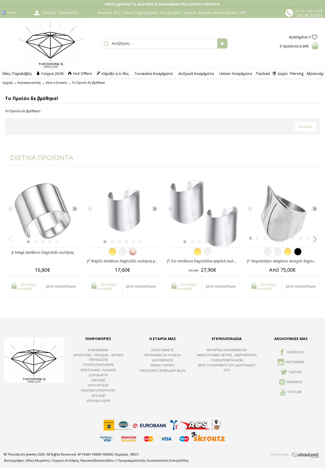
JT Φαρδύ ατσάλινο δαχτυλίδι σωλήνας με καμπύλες (123, 261)
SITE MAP (98, 395)
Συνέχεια (305, 126)
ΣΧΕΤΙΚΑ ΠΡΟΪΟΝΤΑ (38, 157)
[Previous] (10, 209)
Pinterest (291, 382)
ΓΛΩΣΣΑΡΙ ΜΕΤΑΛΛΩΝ (226, 360)
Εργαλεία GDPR (98, 400)
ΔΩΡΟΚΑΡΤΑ (98, 375)
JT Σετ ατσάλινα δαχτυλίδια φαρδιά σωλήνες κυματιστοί (203, 261)
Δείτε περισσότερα (60, 286)
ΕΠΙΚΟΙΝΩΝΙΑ (98, 350)
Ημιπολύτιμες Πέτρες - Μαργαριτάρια (227, 355)
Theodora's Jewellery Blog (162, 370)
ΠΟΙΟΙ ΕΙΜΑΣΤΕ (162, 350)
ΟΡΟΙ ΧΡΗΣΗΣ (98, 385)
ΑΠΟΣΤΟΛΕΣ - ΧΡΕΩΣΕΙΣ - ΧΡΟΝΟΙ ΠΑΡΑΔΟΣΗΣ (98, 357)
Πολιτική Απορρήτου (98, 390)
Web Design (280, 454)
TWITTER (291, 372)
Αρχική (8, 82)
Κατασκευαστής (29, 82)
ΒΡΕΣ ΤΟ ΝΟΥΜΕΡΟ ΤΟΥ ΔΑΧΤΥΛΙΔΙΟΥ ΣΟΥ (226, 367)
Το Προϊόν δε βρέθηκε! (88, 82)
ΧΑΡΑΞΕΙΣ (98, 380)
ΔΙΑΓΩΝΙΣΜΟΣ (162, 360)
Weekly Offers (163, 365)
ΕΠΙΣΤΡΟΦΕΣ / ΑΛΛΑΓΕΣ (98, 370)
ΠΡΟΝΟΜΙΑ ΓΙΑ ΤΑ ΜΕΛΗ (162, 355)
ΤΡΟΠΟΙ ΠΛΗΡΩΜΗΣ (98, 364)
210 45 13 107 (309, 15)
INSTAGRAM (291, 362)
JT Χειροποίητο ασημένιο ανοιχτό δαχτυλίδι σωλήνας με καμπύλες (283, 261)
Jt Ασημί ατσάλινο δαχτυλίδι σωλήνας (42, 252)
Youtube (291, 392)
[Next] (74, 209)
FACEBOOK (291, 352)
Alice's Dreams (56, 82)
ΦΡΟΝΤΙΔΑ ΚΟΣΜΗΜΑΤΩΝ (227, 350)
